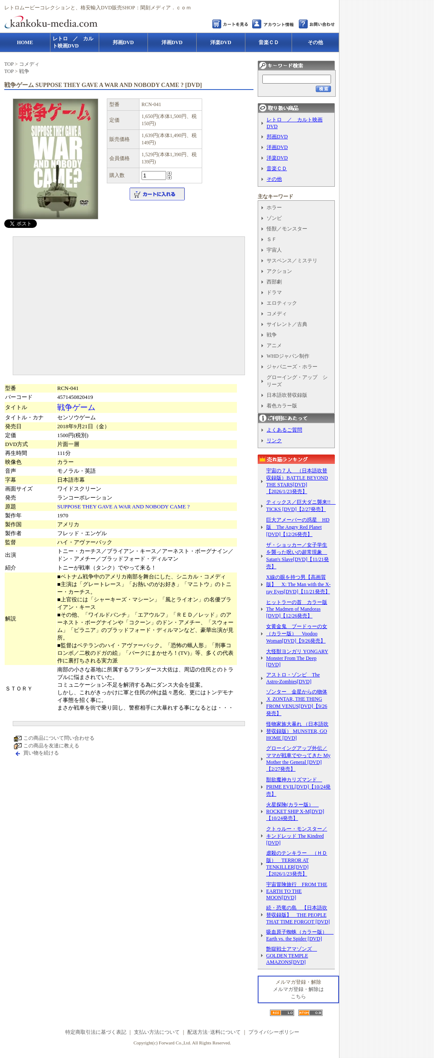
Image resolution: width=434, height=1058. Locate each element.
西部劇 (274, 282)
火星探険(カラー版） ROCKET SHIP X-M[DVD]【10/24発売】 (295, 811)
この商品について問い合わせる (59, 738)
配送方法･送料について (214, 1032)
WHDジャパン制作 (288, 356)
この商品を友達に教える (51, 746)
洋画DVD (277, 147)
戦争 (24, 71)
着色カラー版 (282, 406)
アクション (279, 271)
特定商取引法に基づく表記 (95, 1032)
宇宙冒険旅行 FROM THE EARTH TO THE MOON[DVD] (296, 891)
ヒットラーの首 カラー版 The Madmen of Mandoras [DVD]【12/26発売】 (296, 609)
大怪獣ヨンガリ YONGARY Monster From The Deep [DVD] (297, 658)
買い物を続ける (41, 753)
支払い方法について (157, 1032)
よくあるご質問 (284, 430)
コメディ (29, 64)
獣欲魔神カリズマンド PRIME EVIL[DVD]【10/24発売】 (298, 787)
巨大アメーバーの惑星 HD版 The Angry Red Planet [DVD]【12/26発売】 (297, 527)
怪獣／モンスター (287, 229)
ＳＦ (272, 239)
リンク (274, 440)
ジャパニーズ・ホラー (292, 367)
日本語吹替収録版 (287, 395)
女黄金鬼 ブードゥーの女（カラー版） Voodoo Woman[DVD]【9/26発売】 (296, 633)
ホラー (274, 207)
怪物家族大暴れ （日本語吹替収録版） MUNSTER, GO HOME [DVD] (297, 731)
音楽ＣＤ (277, 168)
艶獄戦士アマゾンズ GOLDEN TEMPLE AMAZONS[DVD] (291, 955)
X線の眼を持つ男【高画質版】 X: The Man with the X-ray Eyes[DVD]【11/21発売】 (298, 584)
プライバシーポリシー (273, 1032)
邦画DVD (277, 137)
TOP (9, 64)
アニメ (274, 345)
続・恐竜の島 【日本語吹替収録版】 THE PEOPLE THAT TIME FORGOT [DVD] (298, 915)
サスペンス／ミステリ (292, 261)
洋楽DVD (277, 158)
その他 (274, 179)
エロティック (282, 303)
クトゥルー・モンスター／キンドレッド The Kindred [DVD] (296, 836)
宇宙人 (274, 250)
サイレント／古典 (287, 324)
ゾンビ (274, 218)
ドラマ (274, 292)
